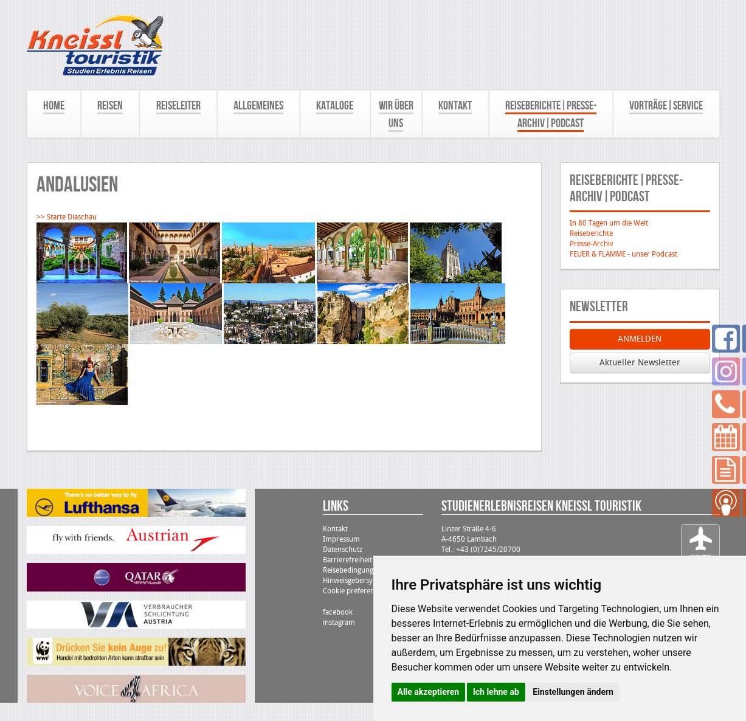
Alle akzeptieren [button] (429, 692)
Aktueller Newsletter (639, 362)
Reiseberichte (591, 233)
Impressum (341, 539)
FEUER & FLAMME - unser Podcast (623, 254)
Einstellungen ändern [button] (573, 692)
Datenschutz (342, 549)
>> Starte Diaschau (66, 217)
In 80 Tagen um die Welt (609, 223)
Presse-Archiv (591, 244)
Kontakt (335, 529)
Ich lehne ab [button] (496, 692)
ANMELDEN (639, 339)
